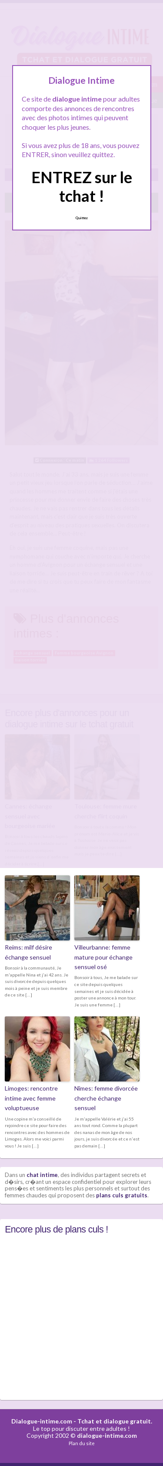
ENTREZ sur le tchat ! (81, 186)
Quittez (81, 218)
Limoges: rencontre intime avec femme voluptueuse (31, 1098)
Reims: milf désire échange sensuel (28, 951)
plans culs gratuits (121, 1195)
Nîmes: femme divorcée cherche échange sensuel (106, 1098)
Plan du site (82, 1443)
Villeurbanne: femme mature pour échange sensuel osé (103, 956)
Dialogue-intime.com (41, 1421)
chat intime (42, 1174)
